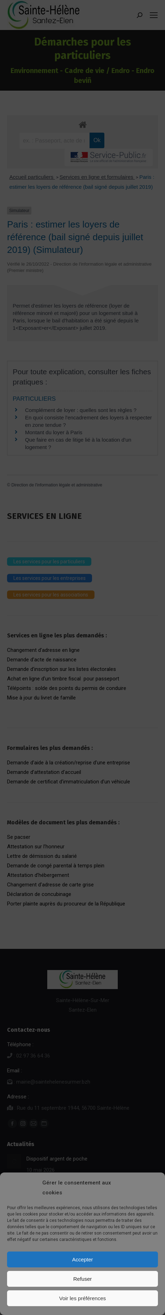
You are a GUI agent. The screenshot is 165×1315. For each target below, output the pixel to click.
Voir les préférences (82, 1298)
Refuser (82, 1279)
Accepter (82, 1259)
